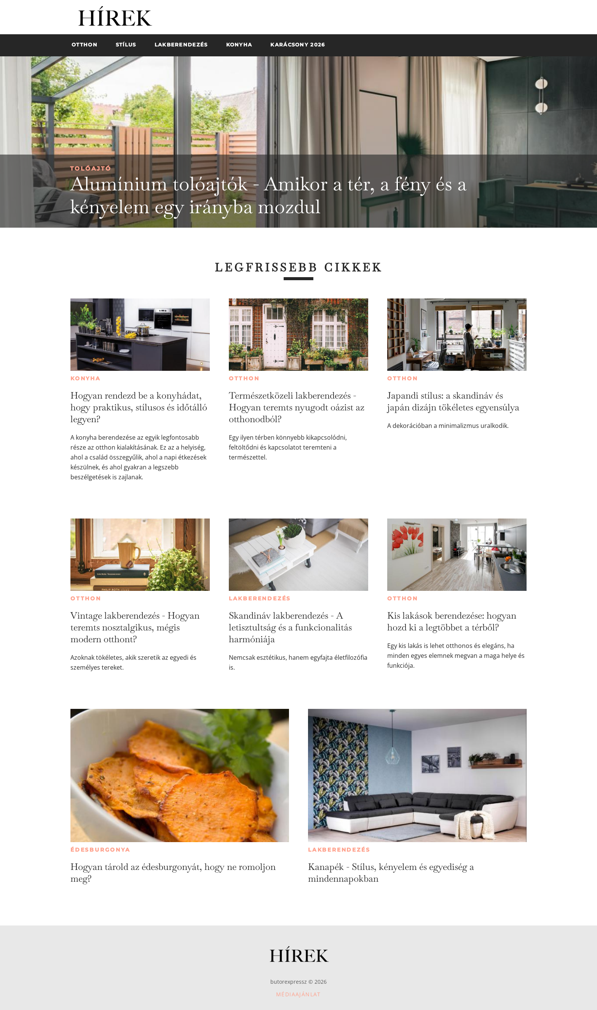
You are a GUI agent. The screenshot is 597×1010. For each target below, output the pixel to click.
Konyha (85, 378)
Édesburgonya (100, 849)
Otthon (244, 378)
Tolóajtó (91, 168)
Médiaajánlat (298, 994)
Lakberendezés (260, 598)
